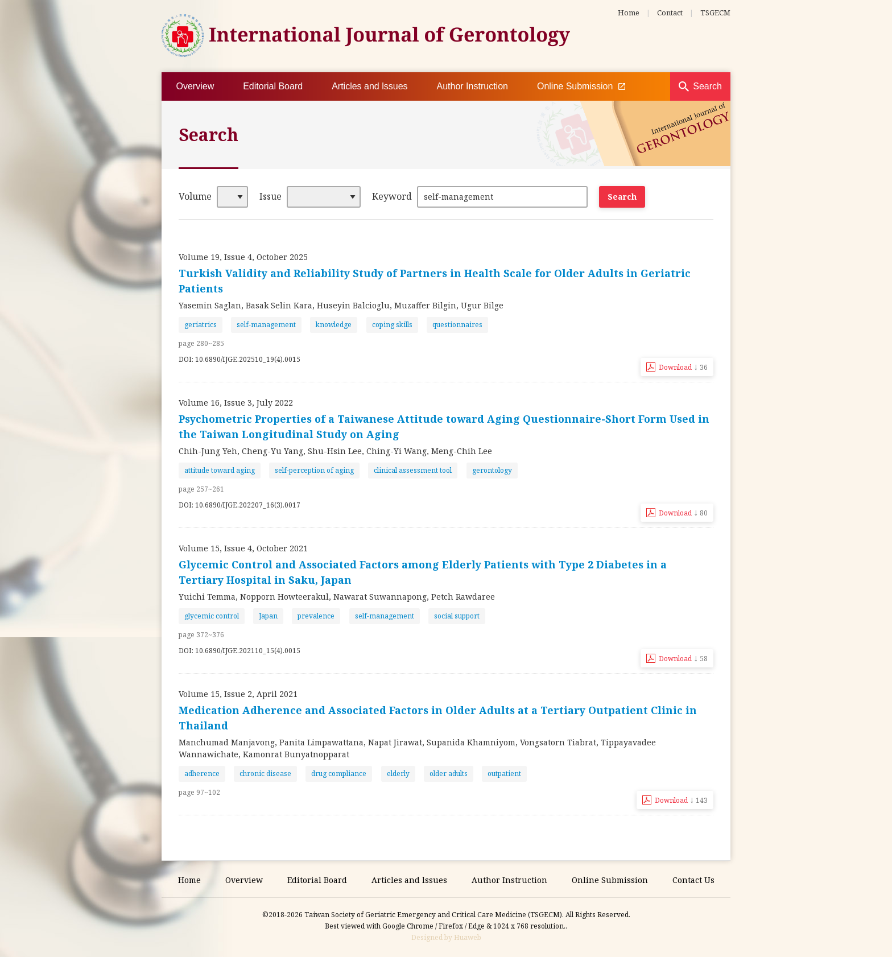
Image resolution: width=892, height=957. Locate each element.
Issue (270, 196)
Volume (195, 196)
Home (628, 12)
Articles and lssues (369, 86)
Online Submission (581, 86)
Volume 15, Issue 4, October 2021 (243, 548)
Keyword (392, 196)
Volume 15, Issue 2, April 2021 (238, 693)
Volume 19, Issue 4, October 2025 (243, 256)
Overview (195, 86)
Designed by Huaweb (446, 937)
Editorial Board (273, 86)
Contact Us (693, 879)
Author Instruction (472, 86)
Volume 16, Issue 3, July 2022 (236, 402)
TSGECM (715, 12)
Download (683, 366)
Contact (670, 12)
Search (707, 86)
